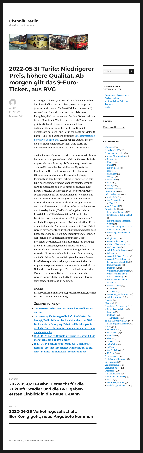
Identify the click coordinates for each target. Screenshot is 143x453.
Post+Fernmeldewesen (115, 359)
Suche (107, 107)
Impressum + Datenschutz (117, 95)
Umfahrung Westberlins (118, 271)
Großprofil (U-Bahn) (116, 241)
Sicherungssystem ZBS (117, 262)
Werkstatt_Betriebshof (117, 294)
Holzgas (111, 177)
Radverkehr (112, 197)
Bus (109, 327)
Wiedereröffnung (115, 297)
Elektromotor (113, 168)
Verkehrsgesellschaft (116, 385)
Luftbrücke (114, 318)
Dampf (110, 162)
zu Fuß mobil (113, 206)
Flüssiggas (112, 174)
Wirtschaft (109, 371)
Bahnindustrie (113, 374)
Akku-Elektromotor (116, 156)
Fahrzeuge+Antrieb (113, 153)
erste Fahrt (112, 330)
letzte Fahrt (112, 332)
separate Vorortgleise (116, 259)
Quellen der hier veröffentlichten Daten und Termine (117, 101)
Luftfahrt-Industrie (116, 377)
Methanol (111, 180)
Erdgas (110, 171)
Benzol (110, 159)
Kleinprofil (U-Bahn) (116, 244)
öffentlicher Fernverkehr (116, 306)
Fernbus (111, 312)
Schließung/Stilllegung (117, 250)
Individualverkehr (113, 194)
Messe (110, 380)
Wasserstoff (112, 188)
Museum (109, 303)
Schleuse (113, 291)
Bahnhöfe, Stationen (116, 212)
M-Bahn (111, 335)
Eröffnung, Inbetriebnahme (119, 232)
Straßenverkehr (114, 200)
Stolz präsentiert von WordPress (39, 441)
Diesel (110, 165)
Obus (109, 338)
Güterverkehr (111, 191)
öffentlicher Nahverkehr (116, 321)
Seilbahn (111, 253)
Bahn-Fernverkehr (115, 309)
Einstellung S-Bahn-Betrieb (119, 215)
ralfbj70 (12, 108)
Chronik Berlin (23, 21)
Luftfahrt (111, 315)
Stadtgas (111, 185)
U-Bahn (111, 353)
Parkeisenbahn (111, 356)
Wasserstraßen (114, 285)
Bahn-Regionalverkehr (117, 324)
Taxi (111, 203)
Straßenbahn (113, 350)
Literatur (109, 300)
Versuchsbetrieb (112, 368)
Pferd (109, 182)
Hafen (112, 288)
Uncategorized (111, 362)
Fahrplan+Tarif (15, 116)
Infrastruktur (111, 209)
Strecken (111, 268)
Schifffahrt (112, 344)
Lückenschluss (114, 247)
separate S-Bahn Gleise (117, 256)
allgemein (109, 147)
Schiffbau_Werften (116, 382)
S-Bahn (110, 341)
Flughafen (111, 238)
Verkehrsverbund (113, 365)
